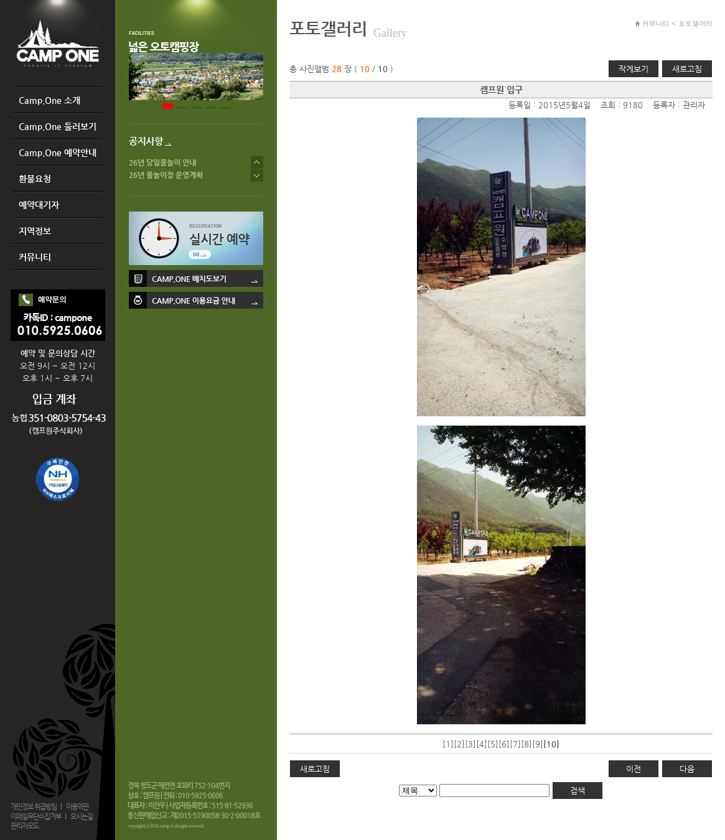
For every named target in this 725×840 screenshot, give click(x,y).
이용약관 (77, 807)
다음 (687, 768)
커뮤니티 (35, 257)
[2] (459, 744)
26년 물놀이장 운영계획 (166, 174)
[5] (492, 744)
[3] (470, 744)
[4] (481, 744)
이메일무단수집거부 (36, 817)
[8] (526, 744)
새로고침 (687, 68)
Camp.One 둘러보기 (57, 126)
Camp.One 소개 (49, 100)
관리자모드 (25, 826)
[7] (515, 744)
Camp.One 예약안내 (57, 152)
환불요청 (35, 179)
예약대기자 (39, 205)
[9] (537, 744)
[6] (504, 744)
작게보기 (633, 68)
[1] (448, 744)
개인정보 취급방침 (34, 807)
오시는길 (81, 817)
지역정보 (35, 231)
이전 (633, 768)
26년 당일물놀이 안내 (162, 162)
